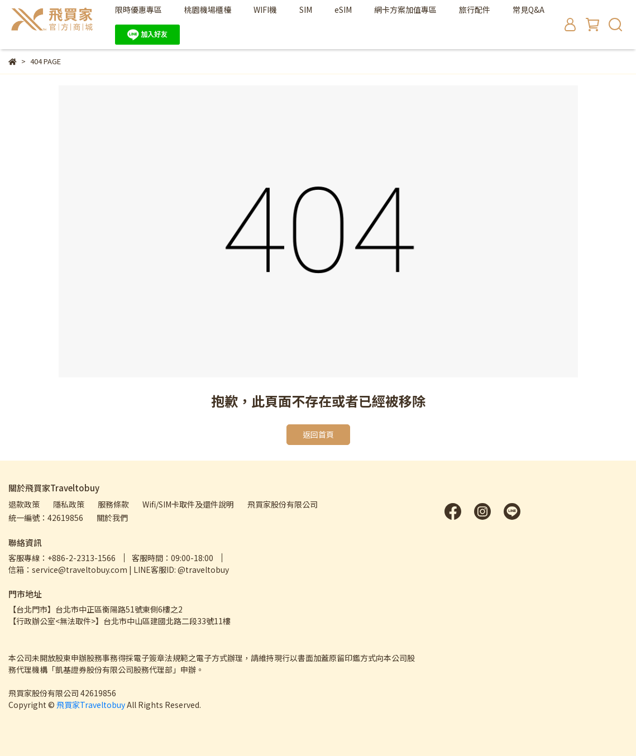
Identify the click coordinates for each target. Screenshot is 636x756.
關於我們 (112, 517)
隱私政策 (68, 504)
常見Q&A (528, 9)
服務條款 (113, 504)
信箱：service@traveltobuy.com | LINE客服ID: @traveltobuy (118, 569)
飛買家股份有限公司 (282, 504)
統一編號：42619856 (45, 517)
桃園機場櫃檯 (207, 9)
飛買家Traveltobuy (90, 704)
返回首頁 (318, 434)
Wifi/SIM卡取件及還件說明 (188, 504)
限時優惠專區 (138, 9)
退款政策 (24, 504)
